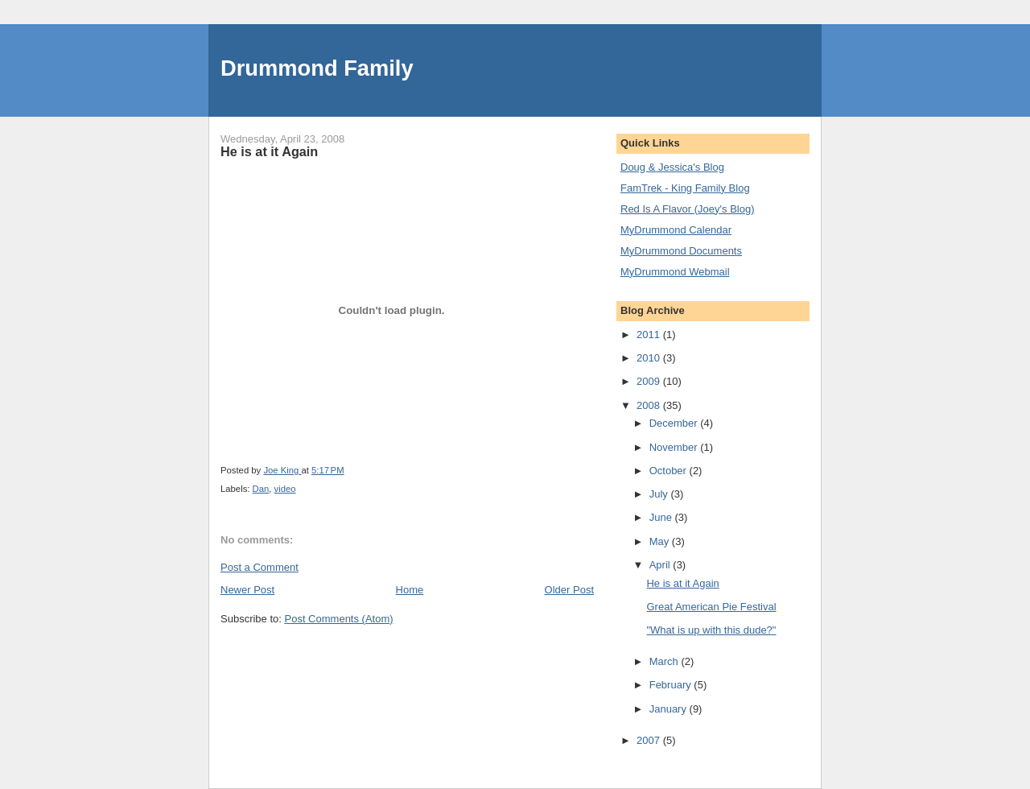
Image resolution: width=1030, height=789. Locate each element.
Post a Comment (259, 567)
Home (410, 590)
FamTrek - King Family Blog (685, 188)
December (675, 423)
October (669, 471)
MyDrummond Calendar (675, 230)
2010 (650, 358)
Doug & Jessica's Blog (672, 167)
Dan (261, 489)
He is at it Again (682, 583)
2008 (650, 405)
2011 (650, 334)
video (285, 489)
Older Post (569, 590)
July (660, 494)
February (671, 685)
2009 (650, 381)
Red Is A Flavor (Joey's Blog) (687, 209)
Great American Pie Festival (711, 607)
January (669, 709)
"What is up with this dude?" (711, 630)
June (662, 517)
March (665, 661)
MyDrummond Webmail (675, 272)
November (675, 447)
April (661, 565)
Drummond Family (317, 68)
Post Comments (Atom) (339, 619)
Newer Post (247, 590)
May (660, 541)
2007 (650, 740)
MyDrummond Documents (681, 251)
